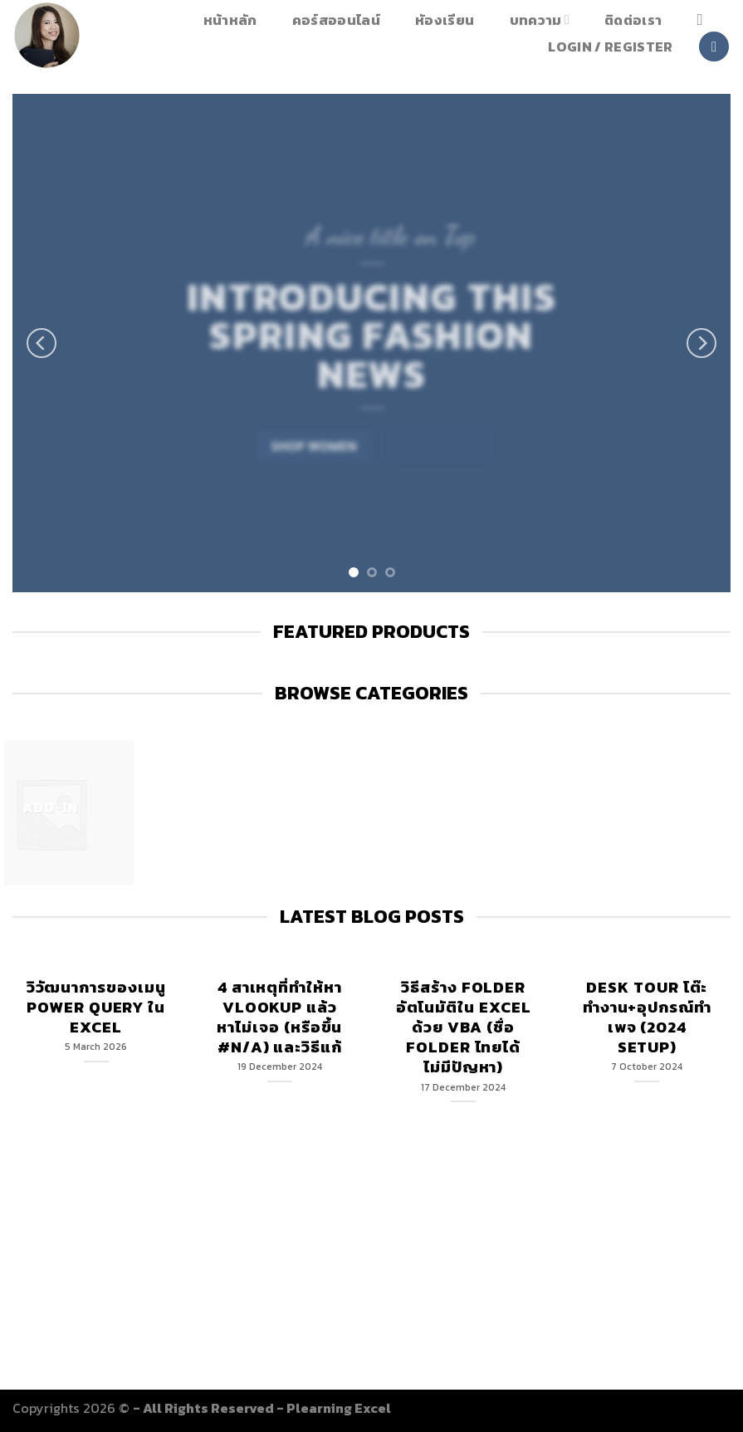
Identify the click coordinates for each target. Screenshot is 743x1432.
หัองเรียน (444, 20)
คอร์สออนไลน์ (336, 20)
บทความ (539, 19)
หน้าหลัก (230, 20)
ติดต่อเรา (633, 20)
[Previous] (41, 343)
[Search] (705, 19)
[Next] (701, 343)
